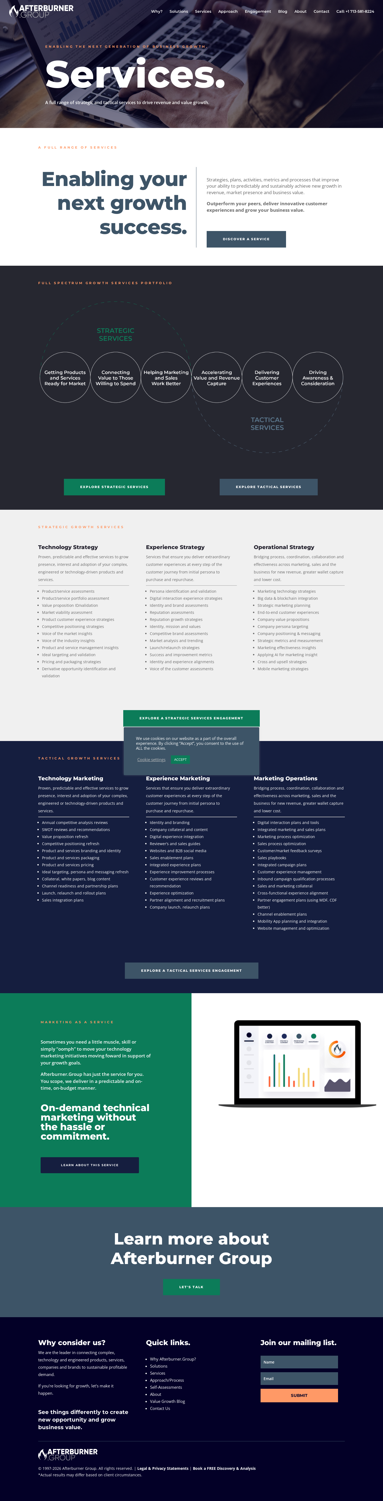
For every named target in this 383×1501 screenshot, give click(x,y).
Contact (321, 11)
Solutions (179, 11)
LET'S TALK (191, 1287)
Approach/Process (167, 1380)
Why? (157, 11)
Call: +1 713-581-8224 (355, 11)
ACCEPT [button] (180, 759)
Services (203, 11)
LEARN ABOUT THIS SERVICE (90, 1165)
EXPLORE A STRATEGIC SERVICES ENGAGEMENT (191, 718)
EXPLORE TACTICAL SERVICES (268, 487)
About (300, 11)
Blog (282, 11)
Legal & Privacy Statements (163, 1468)
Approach (228, 11)
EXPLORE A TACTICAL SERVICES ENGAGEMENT (191, 970)
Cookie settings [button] (151, 759)
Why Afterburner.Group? (173, 1359)
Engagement (258, 11)
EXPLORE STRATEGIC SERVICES (114, 487)
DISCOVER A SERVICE (246, 239)
